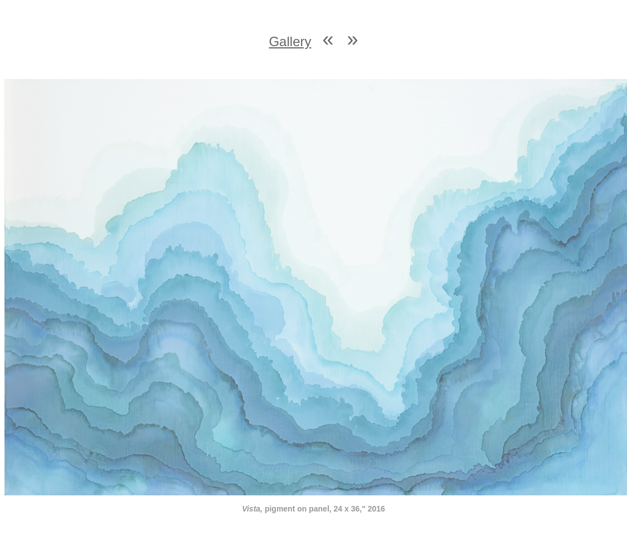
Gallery (290, 41)
